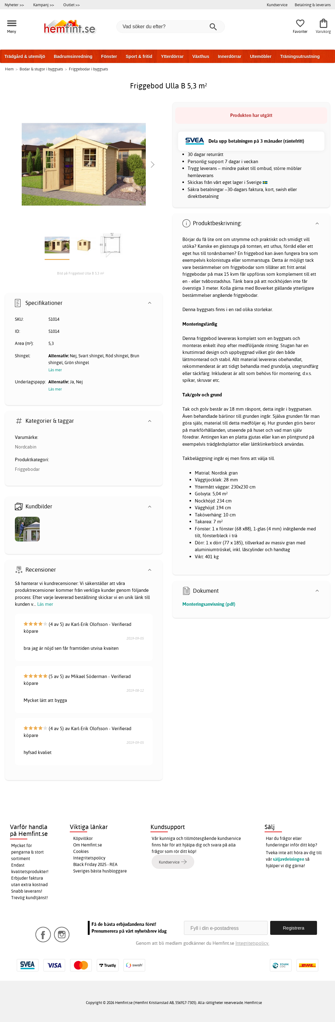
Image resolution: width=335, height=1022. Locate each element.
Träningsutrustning (300, 56)
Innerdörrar (229, 56)
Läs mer (45, 604)
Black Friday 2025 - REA (95, 864)
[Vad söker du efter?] (170, 26)
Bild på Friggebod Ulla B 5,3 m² (80, 273)
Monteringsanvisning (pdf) (208, 604)
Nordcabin (25, 447)
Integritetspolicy (89, 858)
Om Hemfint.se (87, 845)
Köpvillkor (83, 838)
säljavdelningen (288, 859)
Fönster (109, 56)
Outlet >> (71, 4)
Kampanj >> (43, 4)
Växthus (200, 56)
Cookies (81, 851)
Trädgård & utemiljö (24, 56)
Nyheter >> (14, 4)
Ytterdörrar (172, 56)
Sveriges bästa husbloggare (100, 871)
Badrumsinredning (73, 56)
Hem (9, 68)
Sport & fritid (139, 56)
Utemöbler (260, 56)
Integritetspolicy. (252, 943)
